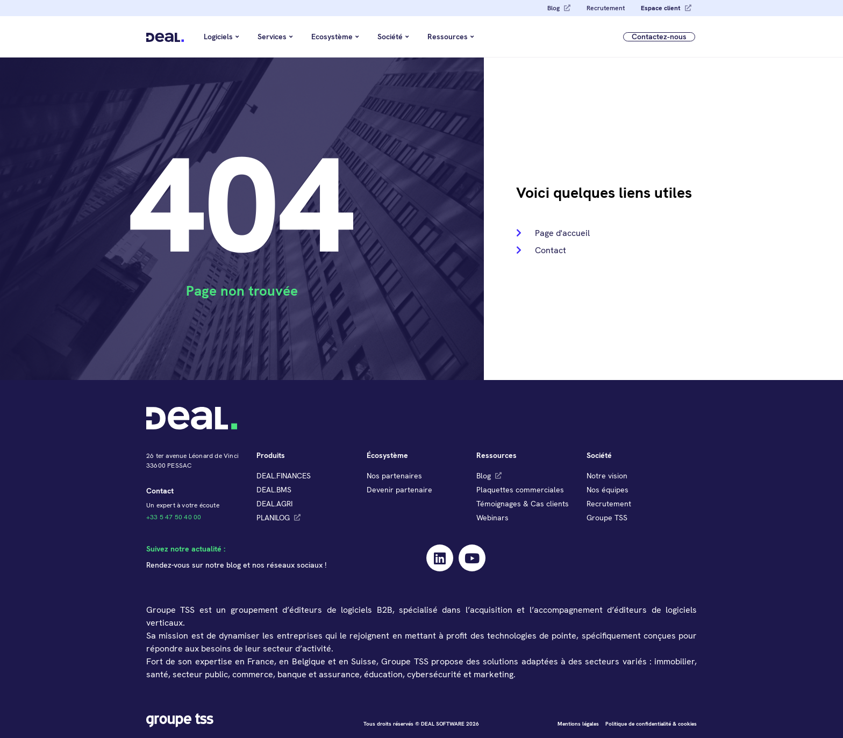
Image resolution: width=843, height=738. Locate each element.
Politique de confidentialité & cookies (651, 723)
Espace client (661, 8)
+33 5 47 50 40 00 (173, 517)
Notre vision (607, 476)
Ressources (450, 36)
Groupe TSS (607, 517)
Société (393, 36)
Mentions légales (578, 723)
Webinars (492, 517)
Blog (553, 8)
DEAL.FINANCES (283, 476)
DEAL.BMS (273, 490)
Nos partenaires (394, 476)
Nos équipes (607, 490)
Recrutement (606, 8)
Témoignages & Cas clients (522, 503)
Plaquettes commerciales (520, 490)
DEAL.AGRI (274, 503)
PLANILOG (273, 517)
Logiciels (221, 36)
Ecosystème (335, 36)
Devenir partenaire (399, 490)
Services (275, 36)
